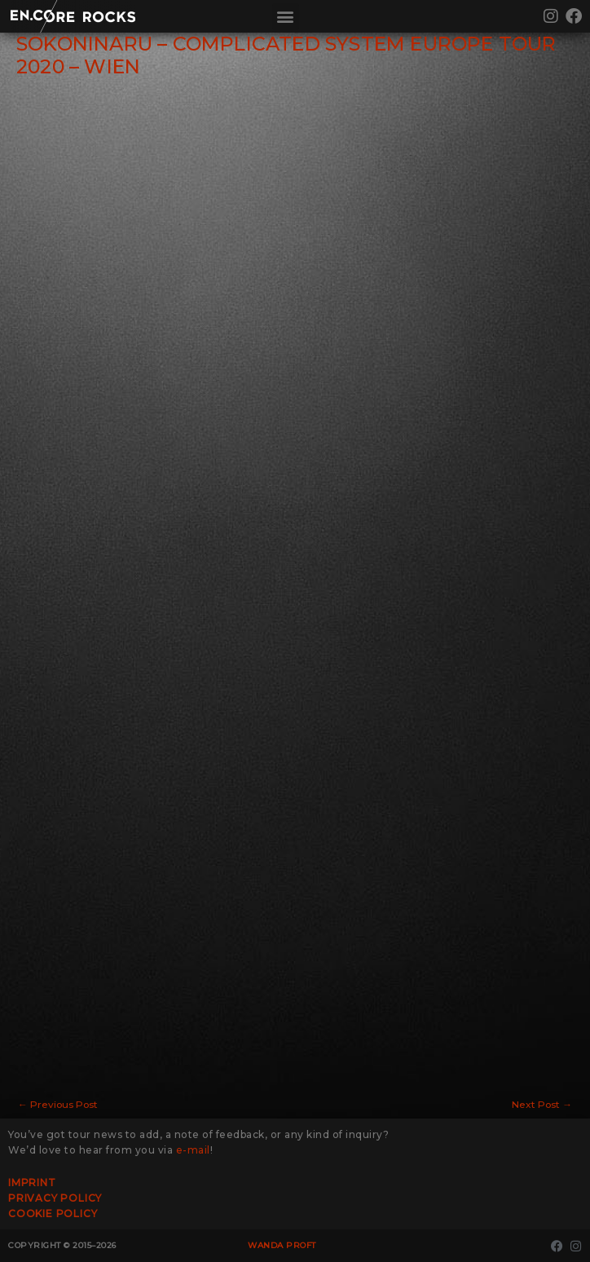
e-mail (193, 1150)
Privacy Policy (55, 1198)
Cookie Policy (52, 1213)
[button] (285, 16)
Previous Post (58, 1104)
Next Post (542, 1104)
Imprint (32, 1182)
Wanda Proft (282, 1245)
